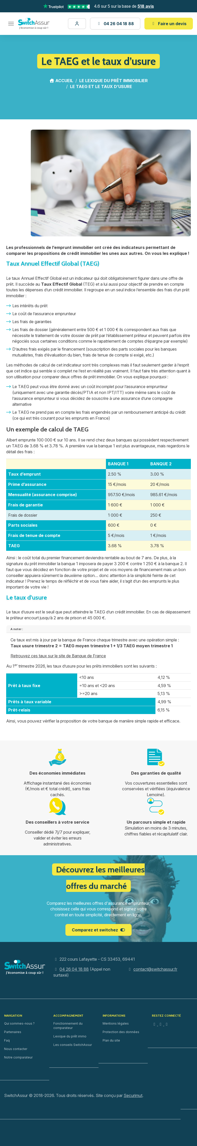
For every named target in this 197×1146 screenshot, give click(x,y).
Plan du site (111, 1040)
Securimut (133, 1095)
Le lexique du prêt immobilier (113, 80)
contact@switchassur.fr (155, 969)
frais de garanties (36, 321)
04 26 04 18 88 (74, 969)
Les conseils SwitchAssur (72, 1045)
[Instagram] (155, 1024)
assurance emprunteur (55, 313)
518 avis (145, 6)
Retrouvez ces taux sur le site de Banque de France (58, 655)
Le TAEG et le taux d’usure (101, 86)
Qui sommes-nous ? (19, 1023)
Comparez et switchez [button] (98, 929)
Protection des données (121, 1032)
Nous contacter (15, 1049)
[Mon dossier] (77, 23)
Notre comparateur (18, 1057)
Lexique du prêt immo (69, 1036)
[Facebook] (161, 1024)
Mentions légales (116, 1023)
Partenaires (12, 1032)
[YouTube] (166, 1024)
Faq (7, 1040)
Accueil (61, 80)
